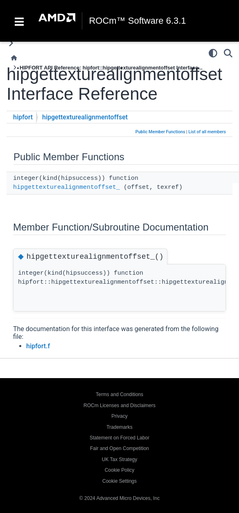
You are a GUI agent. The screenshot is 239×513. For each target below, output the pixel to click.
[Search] (228, 53)
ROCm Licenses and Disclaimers (119, 405)
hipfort (23, 117)
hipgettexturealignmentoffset (85, 117)
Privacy (119, 416)
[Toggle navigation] (19, 21)
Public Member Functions (160, 131)
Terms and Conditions (119, 394)
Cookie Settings (119, 481)
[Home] (14, 58)
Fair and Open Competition (119, 448)
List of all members (207, 131)
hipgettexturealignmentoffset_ (66, 187)
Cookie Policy (120, 470)
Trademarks (119, 427)
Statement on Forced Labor (119, 438)
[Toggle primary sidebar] (10, 43)
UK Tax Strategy (119, 459)
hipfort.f (38, 346)
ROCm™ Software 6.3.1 (137, 21)
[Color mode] (213, 53)
